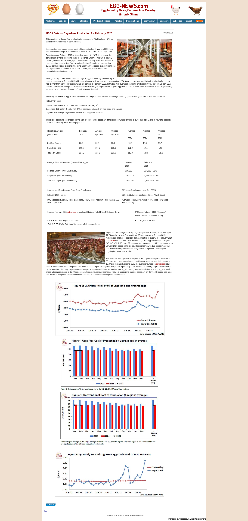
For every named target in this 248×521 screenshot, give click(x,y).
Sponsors (164, 21)
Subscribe (177, 21)
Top (45, 511)
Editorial (62, 21)
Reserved (140, 515)
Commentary (149, 21)
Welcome (50, 21)
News (73, 21)
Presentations (132, 21)
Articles (118, 21)
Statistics (84, 21)
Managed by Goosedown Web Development (187, 519)
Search (189, 21)
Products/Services (101, 21)
